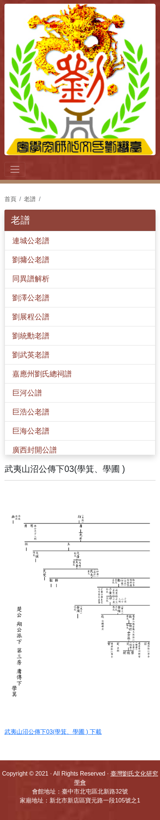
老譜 (30, 199)
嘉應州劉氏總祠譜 (42, 374)
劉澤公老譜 (30, 298)
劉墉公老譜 (30, 260)
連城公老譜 (30, 241)
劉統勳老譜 (30, 336)
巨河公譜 (27, 393)
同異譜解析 (30, 279)
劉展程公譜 (30, 317)
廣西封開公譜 (34, 450)
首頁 (10, 199)
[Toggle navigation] (14, 169)
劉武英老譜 (30, 355)
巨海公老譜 (30, 431)
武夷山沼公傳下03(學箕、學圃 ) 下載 (53, 732)
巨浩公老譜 (30, 412)
